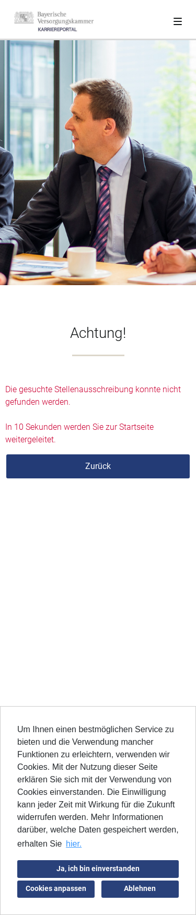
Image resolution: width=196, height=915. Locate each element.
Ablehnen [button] (140, 888)
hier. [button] (74, 843)
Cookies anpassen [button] (56, 888)
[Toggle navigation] (178, 19)
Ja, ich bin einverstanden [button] (98, 868)
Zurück (98, 466)
